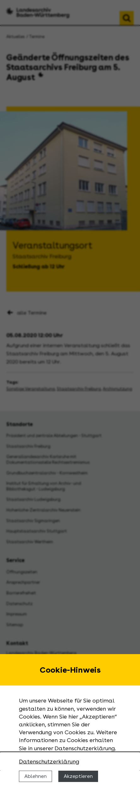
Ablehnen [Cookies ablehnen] (35, 776)
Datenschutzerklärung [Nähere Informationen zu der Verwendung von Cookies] (49, 761)
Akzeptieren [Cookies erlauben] (78, 776)
